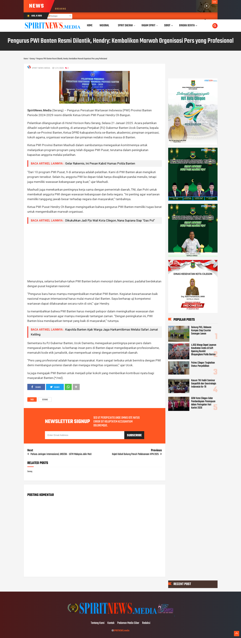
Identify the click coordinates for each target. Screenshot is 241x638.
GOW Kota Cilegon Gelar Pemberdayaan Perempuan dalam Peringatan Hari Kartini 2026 (203, 403)
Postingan (52, 16)
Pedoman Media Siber (128, 623)
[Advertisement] (94, 251)
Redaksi (146, 623)
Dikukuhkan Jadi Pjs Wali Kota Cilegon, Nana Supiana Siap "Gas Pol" (110, 220)
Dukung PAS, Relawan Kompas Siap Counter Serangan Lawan (201, 330)
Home (90, 25)
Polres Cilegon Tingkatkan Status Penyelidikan (203, 364)
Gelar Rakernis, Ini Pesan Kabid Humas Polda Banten (100, 163)
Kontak (110, 623)
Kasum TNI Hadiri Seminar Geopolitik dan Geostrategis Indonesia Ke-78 (203, 383)
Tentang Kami (98, 623)
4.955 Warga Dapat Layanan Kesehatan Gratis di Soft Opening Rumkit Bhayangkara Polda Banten (203, 350)
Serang (45, 400)
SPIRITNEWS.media (121, 631)
